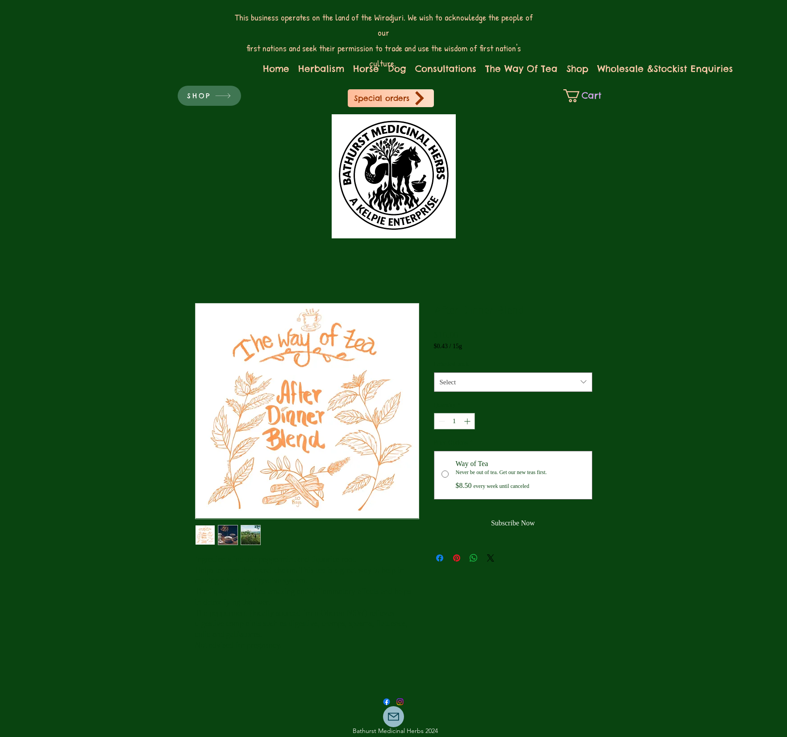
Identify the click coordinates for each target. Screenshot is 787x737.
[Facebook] (386, 701)
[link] (587, 95)
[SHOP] (209, 96)
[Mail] (393, 716)
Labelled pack (451, 364)
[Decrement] (440, 421)
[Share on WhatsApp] (473, 558)
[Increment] (468, 421)
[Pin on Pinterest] (456, 558)
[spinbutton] (454, 421)
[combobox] (513, 382)
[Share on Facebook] (439, 558)
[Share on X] (490, 558)
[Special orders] (391, 98)
